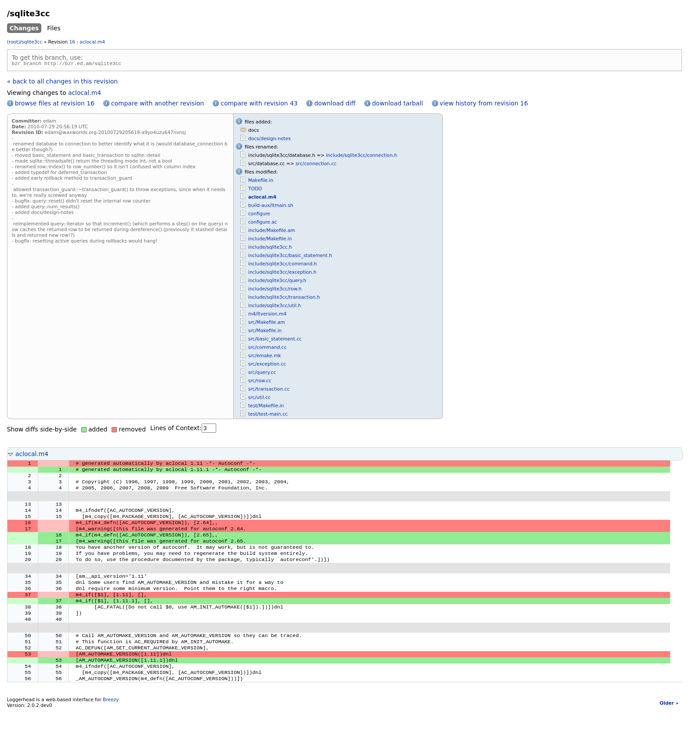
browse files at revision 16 (54, 104)
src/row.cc (260, 382)
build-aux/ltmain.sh (271, 207)
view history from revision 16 (484, 104)
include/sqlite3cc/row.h (275, 290)
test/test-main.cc (268, 415)
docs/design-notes (269, 140)
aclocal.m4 (92, 42)
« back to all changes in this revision (62, 82)
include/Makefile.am (271, 232)
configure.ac (262, 223)
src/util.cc (259, 399)
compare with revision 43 (259, 104)
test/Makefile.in (266, 407)
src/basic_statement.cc (275, 340)
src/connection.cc (316, 165)
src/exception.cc (267, 365)
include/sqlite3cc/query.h (277, 282)
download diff (334, 104)
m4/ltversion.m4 (267, 315)
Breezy (111, 728)
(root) (13, 42)
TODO (255, 190)
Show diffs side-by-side (42, 430)
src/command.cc (267, 348)
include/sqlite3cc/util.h (274, 307)
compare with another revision (157, 104)
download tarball (397, 104)
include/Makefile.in (270, 240)
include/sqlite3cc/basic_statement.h (290, 257)
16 (72, 42)
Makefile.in (260, 182)
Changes (24, 28)
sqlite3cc (32, 42)
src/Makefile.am (266, 323)
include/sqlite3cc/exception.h (282, 273)
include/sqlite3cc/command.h (282, 265)
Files (53, 28)
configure (259, 215)
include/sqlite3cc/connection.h (361, 156)
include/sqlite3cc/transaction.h (284, 298)
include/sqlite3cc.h (270, 248)
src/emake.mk (264, 357)
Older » (669, 732)
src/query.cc (262, 374)
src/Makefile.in (265, 332)
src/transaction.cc (269, 390)
